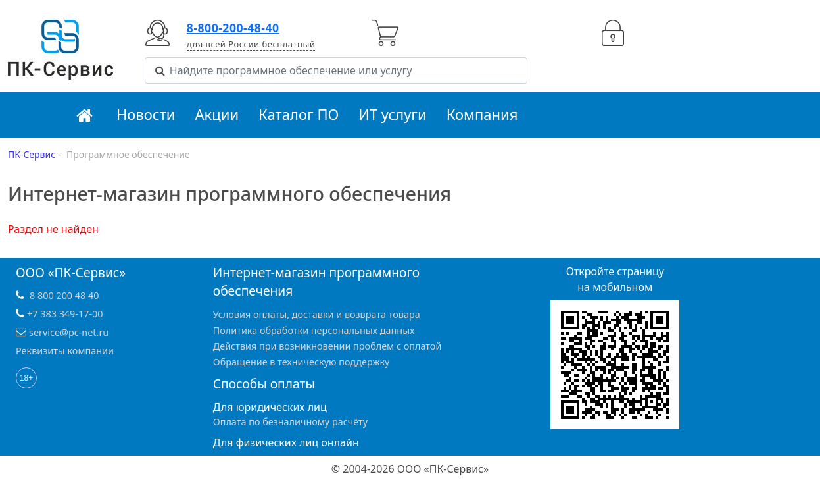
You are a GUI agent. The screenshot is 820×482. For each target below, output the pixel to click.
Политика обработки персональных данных (314, 330)
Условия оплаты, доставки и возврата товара (316, 314)
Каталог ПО (298, 114)
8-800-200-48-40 (233, 28)
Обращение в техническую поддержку (301, 362)
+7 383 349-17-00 (65, 314)
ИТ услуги (392, 114)
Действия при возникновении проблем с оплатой (327, 346)
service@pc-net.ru (69, 332)
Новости (146, 114)
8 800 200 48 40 (64, 295)
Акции (217, 114)
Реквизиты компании (65, 350)
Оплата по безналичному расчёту (290, 421)
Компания (482, 114)
